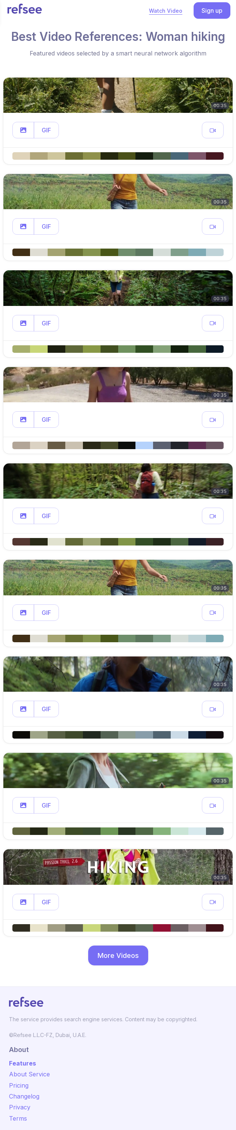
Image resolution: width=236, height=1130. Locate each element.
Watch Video (165, 10)
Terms (18, 1118)
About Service (29, 1074)
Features (22, 1063)
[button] (23, 130)
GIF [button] (46, 130)
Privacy (19, 1107)
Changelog (24, 1096)
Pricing (19, 1085)
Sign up (211, 10)
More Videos (118, 955)
